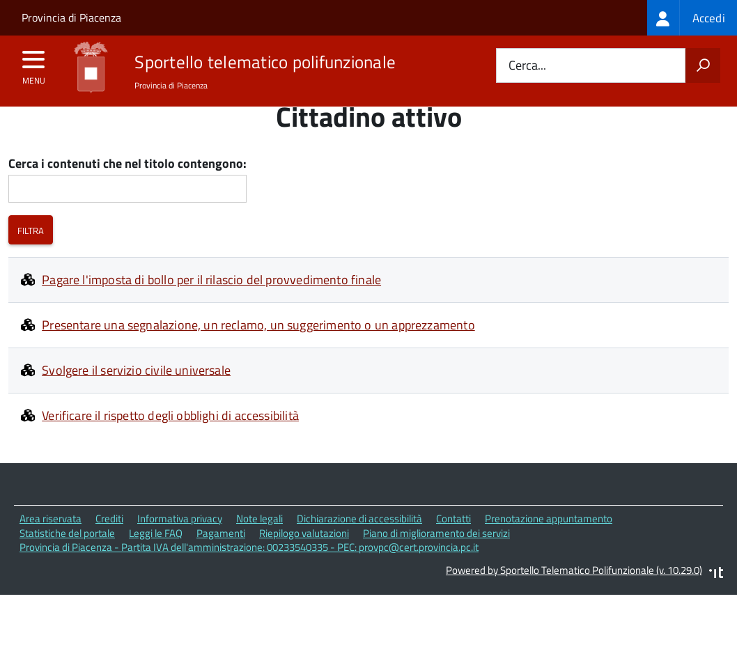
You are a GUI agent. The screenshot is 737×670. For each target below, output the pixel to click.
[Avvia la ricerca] (702, 65)
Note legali (259, 545)
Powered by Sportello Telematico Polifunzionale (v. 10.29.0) (574, 597)
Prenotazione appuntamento (548, 545)
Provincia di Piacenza (71, 17)
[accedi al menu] (33, 64)
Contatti (453, 545)
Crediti (109, 545)
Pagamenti (220, 559)
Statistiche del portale (67, 559)
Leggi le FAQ (156, 559)
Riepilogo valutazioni (304, 559)
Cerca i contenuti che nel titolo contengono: (127, 190)
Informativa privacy (179, 545)
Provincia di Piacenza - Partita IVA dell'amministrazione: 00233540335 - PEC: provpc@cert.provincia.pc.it (249, 574)
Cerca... (527, 66)
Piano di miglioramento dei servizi (436, 559)
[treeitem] (692, 18)
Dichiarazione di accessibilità (359, 545)
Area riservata (51, 545)
